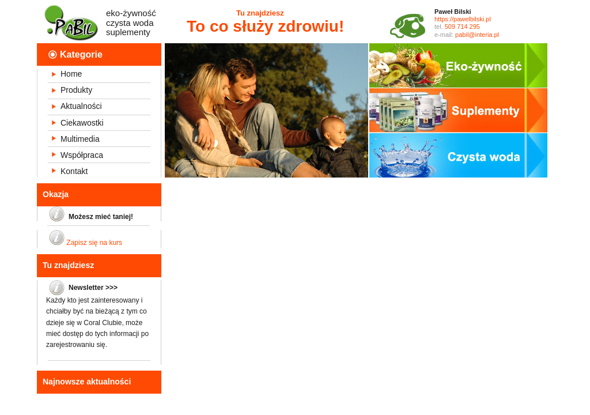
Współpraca (81, 155)
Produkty (76, 90)
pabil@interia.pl (477, 34)
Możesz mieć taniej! (101, 217)
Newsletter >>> (93, 288)
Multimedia (80, 139)
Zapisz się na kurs (94, 243)
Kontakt (74, 171)
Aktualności (81, 106)
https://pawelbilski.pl (462, 19)
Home (71, 73)
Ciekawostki (82, 122)
